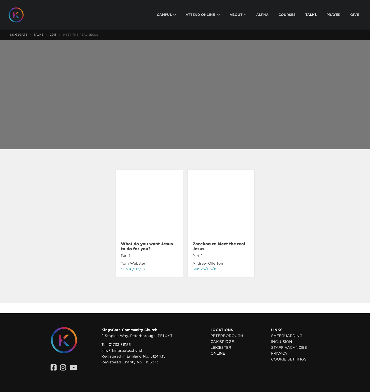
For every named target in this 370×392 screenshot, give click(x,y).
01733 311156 (120, 344)
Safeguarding (286, 336)
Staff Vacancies (289, 347)
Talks (38, 34)
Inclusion (281, 341)
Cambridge (222, 341)
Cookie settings (289, 359)
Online (218, 353)
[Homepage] (19, 14)
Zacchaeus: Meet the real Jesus (218, 246)
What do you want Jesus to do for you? (147, 246)
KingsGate (18, 34)
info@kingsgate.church (122, 350)
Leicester (221, 347)
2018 (53, 34)
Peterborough (227, 336)
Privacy (279, 353)
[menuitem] (166, 15)
